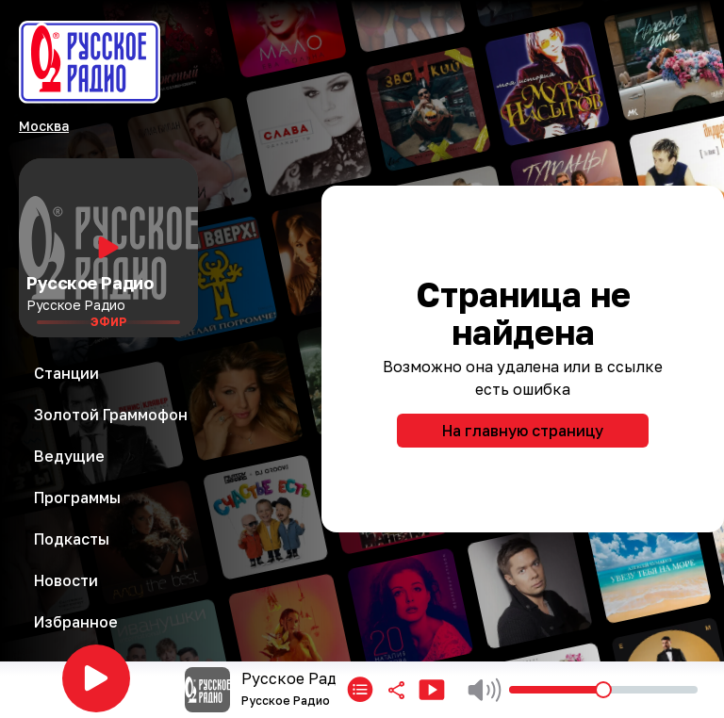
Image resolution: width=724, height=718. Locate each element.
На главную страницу (522, 430)
